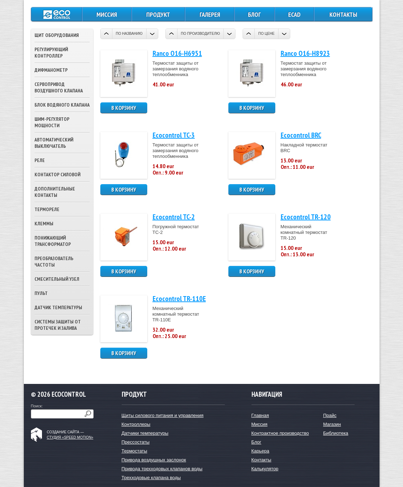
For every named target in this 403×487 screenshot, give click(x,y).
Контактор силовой (57, 174)
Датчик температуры (58, 307)
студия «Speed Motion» (70, 437)
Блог (254, 14)
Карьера (260, 451)
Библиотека (335, 433)
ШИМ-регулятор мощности (52, 122)
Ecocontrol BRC (301, 135)
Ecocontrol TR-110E (179, 298)
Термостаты (134, 451)
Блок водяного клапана (62, 105)
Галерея (210, 14)
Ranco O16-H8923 (305, 53)
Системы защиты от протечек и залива (58, 325)
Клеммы (44, 223)
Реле (40, 160)
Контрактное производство (280, 433)
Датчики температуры (145, 433)
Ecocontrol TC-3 (174, 135)
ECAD (294, 14)
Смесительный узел (57, 279)
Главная (260, 415)
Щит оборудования (57, 35)
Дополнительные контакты (55, 192)
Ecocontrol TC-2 (174, 216)
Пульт (41, 293)
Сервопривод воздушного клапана (59, 87)
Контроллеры (136, 424)
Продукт (158, 14)
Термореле (47, 209)
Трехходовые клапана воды (151, 477)
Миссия (106, 14)
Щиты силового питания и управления (163, 415)
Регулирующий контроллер (51, 52)
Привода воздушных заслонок (154, 459)
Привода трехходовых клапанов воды (162, 468)
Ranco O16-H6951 (177, 53)
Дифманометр (51, 70)
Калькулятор (265, 468)
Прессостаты (136, 442)
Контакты (343, 14)
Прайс (329, 415)
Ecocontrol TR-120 (306, 216)
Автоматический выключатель (54, 143)
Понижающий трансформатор (53, 241)
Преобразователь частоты (54, 261)
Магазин (332, 424)
